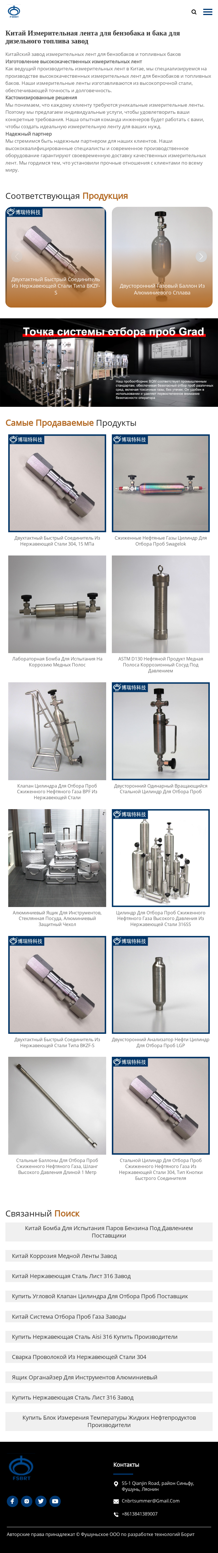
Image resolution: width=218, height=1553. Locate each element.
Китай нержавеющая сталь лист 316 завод (71, 1276)
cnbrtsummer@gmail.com (151, 1501)
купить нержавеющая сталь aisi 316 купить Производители (95, 1337)
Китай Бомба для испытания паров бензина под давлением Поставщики (109, 1231)
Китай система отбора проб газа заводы (69, 1316)
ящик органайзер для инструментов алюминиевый (85, 1377)
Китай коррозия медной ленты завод (64, 1256)
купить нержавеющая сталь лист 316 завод (72, 1397)
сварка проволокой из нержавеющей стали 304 (79, 1357)
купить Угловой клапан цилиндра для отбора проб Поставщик (100, 1296)
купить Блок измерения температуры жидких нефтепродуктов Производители (109, 1421)
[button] (201, 256)
